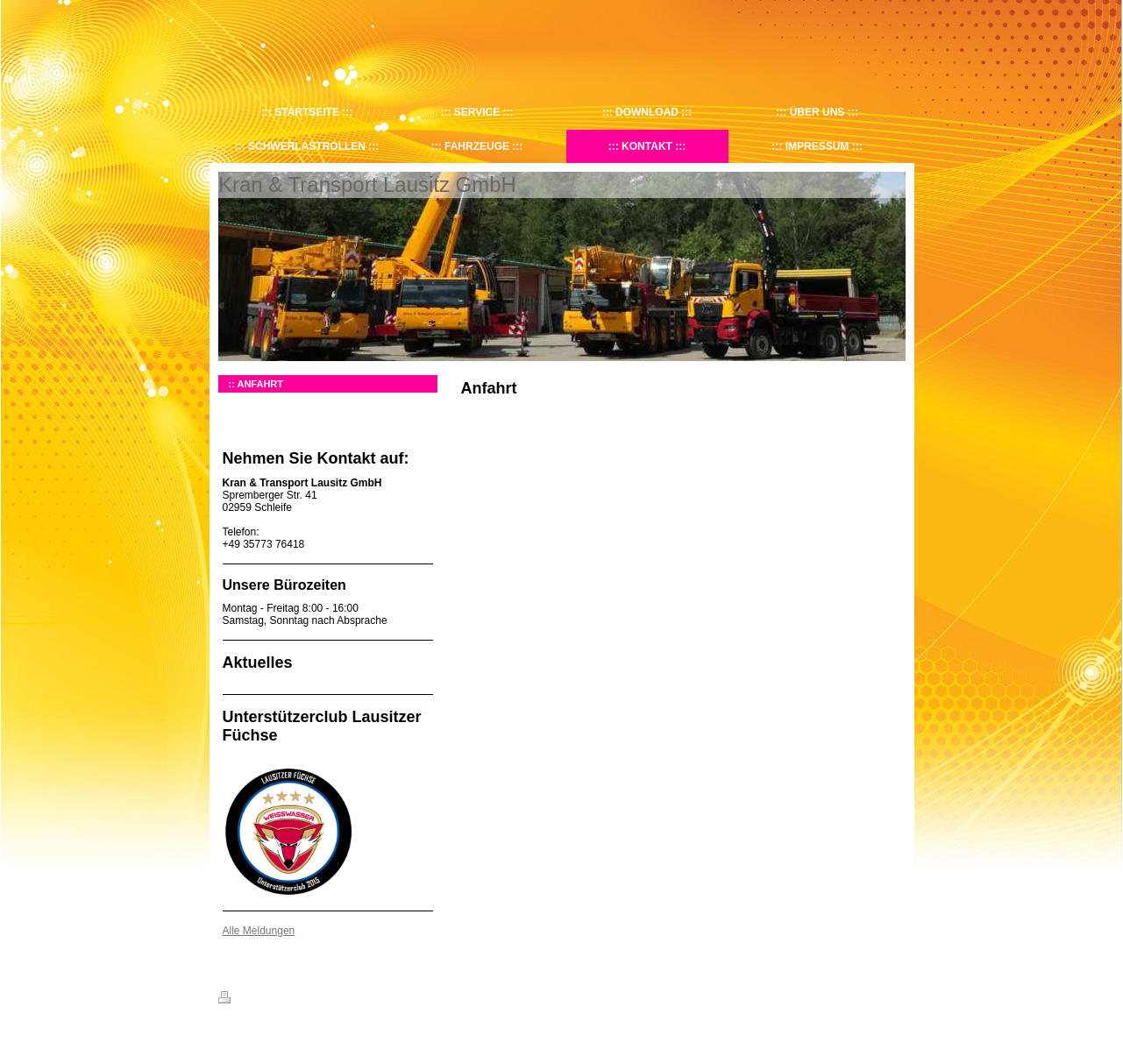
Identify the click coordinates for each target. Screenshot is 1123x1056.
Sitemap (318, 1000)
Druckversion (256, 1000)
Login (894, 997)
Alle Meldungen (259, 931)
